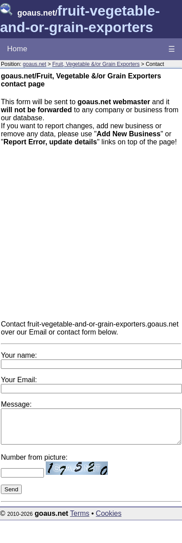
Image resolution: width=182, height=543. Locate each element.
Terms (80, 520)
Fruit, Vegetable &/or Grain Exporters (96, 64)
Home (17, 49)
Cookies (109, 520)
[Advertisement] (98, 236)
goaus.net (34, 64)
